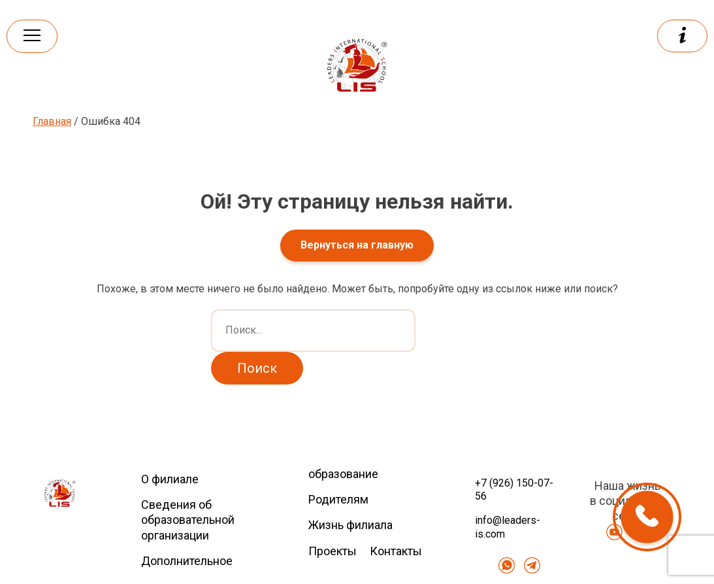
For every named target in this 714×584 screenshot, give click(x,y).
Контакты (396, 551)
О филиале (170, 479)
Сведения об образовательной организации (188, 520)
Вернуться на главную (357, 245)
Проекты (332, 551)
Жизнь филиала (350, 525)
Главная (52, 121)
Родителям (338, 499)
